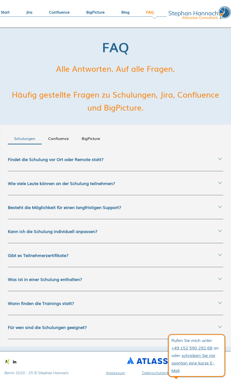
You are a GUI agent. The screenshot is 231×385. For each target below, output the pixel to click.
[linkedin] (14, 361)
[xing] (7, 361)
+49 (175, 348)
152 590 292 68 (196, 348)
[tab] (25, 138)
